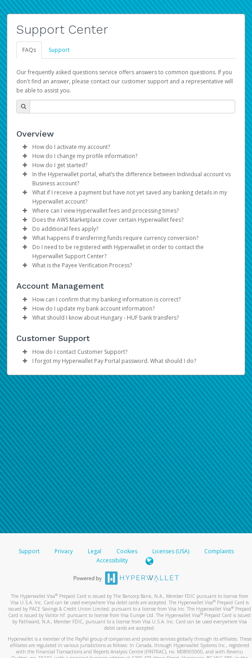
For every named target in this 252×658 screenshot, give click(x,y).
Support (59, 50)
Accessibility (112, 560)
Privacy (64, 551)
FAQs (29, 50)
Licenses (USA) (171, 551)
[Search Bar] (132, 106)
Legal (94, 551)
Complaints (219, 551)
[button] (24, 147)
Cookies (126, 551)
